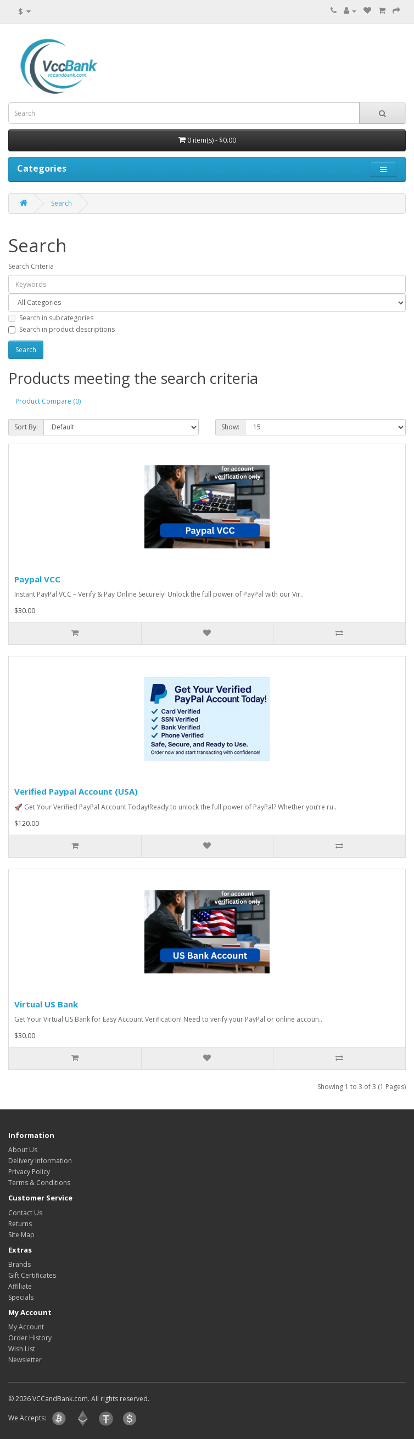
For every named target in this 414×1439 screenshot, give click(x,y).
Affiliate (20, 1286)
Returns (20, 1223)
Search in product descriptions (61, 329)
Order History (30, 1337)
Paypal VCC (37, 579)
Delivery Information (40, 1160)
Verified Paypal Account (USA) (76, 791)
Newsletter (25, 1359)
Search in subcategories (50, 317)
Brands (19, 1264)
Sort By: (26, 427)
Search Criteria (31, 266)
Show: (230, 427)
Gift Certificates (32, 1275)
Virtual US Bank (46, 1004)
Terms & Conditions (39, 1182)
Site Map (21, 1234)
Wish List (21, 1348)
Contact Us (25, 1212)
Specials (20, 1297)
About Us (22, 1149)
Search (61, 203)
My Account (26, 1327)
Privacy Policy (29, 1171)
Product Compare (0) (48, 401)
